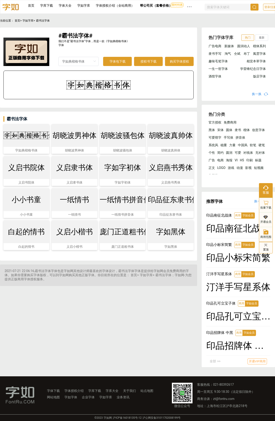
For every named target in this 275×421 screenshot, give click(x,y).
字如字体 (70, 397)
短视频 (259, 168)
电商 (220, 160)
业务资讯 (123, 397)
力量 (232, 145)
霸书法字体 (43, 20)
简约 (220, 152)
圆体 (229, 130)
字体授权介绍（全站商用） (115, 5)
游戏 (231, 168)
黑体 (212, 130)
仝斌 (237, 53)
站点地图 (146, 391)
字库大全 (112, 391)
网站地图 (53, 397)
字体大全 (65, 5)
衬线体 (248, 152)
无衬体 (260, 152)
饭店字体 (259, 76)
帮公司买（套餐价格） (156, 5)
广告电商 (215, 46)
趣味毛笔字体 (218, 61)
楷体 (246, 130)
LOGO (221, 168)
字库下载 (46, 5)
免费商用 (230, 122)
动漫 (239, 168)
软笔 (253, 145)
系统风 (213, 145)
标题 (258, 160)
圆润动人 (243, 46)
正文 (212, 168)
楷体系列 (259, 46)
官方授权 (215, 122)
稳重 (223, 145)
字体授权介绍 (74, 391)
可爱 (238, 152)
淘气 (228, 53)
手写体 (228, 137)
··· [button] (189, 7)
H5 (242, 160)
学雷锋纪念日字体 (253, 69)
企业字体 (88, 397)
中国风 (243, 145)
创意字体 (258, 130)
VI (236, 160)
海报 (229, 160)
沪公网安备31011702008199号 (162, 417)
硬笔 (261, 145)
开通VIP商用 (257, 361)
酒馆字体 (215, 76)
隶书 (238, 130)
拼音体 (240, 137)
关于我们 (129, 391)
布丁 (247, 53)
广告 (212, 160)
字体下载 (53, 391)
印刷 (249, 160)
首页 (31, 5)
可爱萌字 (215, 137)
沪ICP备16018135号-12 (127, 417)
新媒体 (229, 46)
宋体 (220, 130)
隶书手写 (215, 53)
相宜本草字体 (256, 61)
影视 (248, 168)
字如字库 (83, 5)
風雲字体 (259, 53)
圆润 (229, 152)
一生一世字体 (218, 69)
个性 (212, 152)
